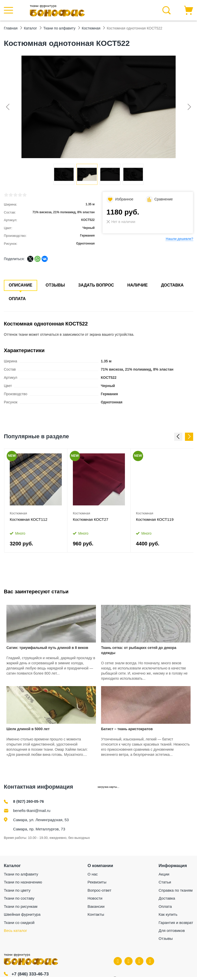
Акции (164, 874)
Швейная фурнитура (22, 914)
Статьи (165, 882)
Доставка (172, 285)
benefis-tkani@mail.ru (31, 810)
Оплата (17, 299)
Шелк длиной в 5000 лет (28, 729)
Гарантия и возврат (176, 922)
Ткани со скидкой (19, 922)
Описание (20, 285)
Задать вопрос (96, 285)
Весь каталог (15, 930)
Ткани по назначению (23, 882)
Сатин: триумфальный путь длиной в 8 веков (47, 648)
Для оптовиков (172, 930)
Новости (94, 898)
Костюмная (18, 513)
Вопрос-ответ (99, 890)
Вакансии (95, 906)
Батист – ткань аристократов (127, 729)
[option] (35, 500)
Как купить (168, 914)
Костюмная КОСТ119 (155, 519)
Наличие (137, 285)
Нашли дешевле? (179, 239)
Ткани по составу (19, 898)
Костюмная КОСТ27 (90, 519)
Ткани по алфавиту (21, 874)
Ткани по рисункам (20, 906)
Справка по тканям (175, 890)
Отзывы (55, 285)
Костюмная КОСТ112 (28, 519)
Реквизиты (96, 882)
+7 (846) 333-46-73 (30, 974)
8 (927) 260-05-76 (28, 801)
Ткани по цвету (17, 890)
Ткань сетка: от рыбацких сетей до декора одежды (138, 650)
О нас (92, 874)
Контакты (95, 914)
